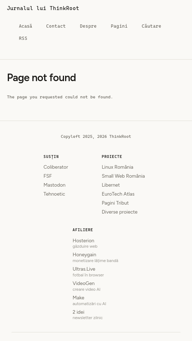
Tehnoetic (54, 194)
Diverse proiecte (120, 212)
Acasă (25, 27)
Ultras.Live (96, 272)
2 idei (96, 315)
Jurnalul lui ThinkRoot (43, 8)
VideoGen (96, 286)
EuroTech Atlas (118, 194)
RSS (23, 38)
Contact (56, 26)
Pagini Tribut (115, 203)
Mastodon (54, 185)
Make (96, 301)
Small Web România (123, 176)
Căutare (151, 26)
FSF (48, 176)
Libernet (111, 185)
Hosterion (96, 243)
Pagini (119, 26)
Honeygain (96, 257)
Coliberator (56, 167)
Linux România (117, 167)
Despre (88, 26)
